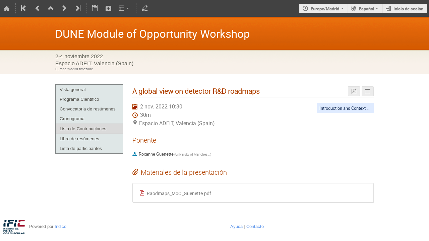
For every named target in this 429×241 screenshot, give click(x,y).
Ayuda (236, 226)
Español (366, 9)
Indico (60, 226)
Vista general (73, 89)
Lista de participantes (81, 148)
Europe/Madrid (325, 9)
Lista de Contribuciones (83, 128)
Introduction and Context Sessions (351, 108)
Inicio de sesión (408, 9)
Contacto (255, 226)
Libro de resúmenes (79, 138)
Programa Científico (79, 99)
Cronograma (72, 118)
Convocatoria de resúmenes (88, 108)
